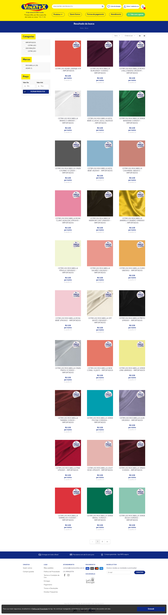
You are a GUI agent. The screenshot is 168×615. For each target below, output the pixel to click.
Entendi (151, 609)
